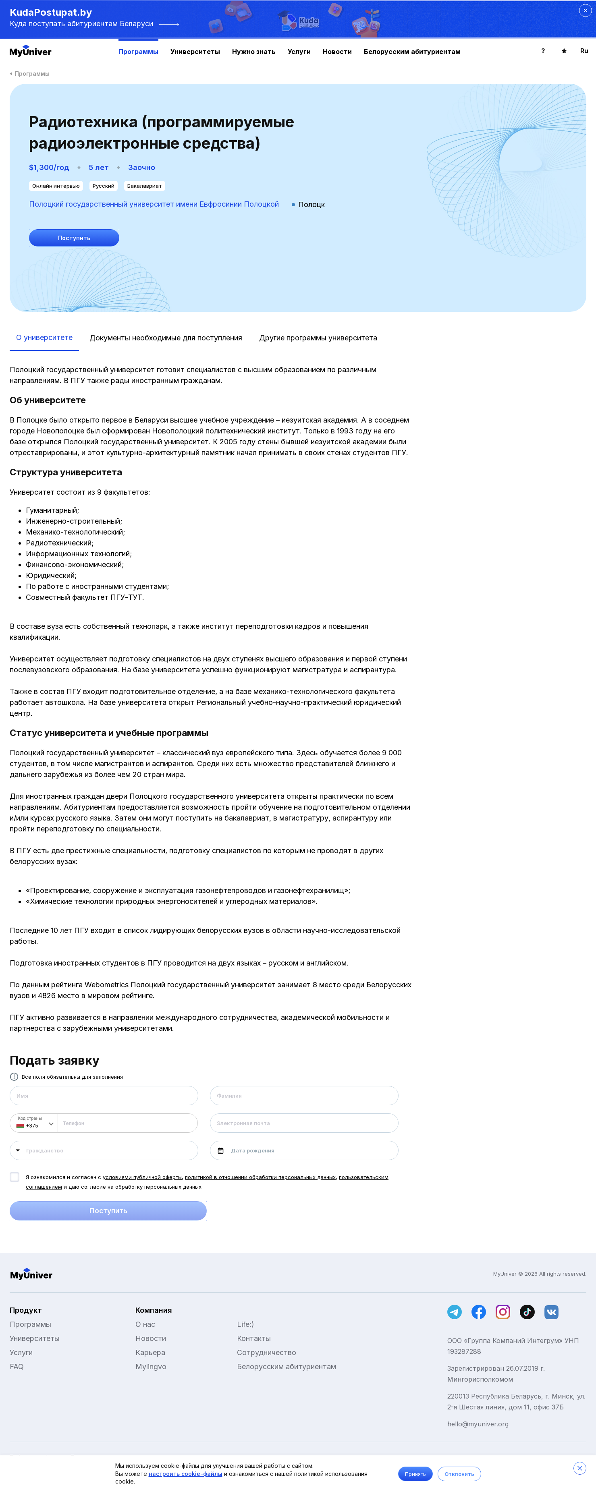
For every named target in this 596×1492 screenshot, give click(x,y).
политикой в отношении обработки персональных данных (260, 1177)
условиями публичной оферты (142, 1177)
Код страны (30, 1118)
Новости (337, 52)
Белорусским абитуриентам (412, 52)
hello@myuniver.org (478, 1424)
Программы (138, 52)
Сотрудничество (266, 1352)
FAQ (17, 1366)
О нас (145, 1324)
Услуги (299, 52)
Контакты (254, 1338)
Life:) (245, 1324)
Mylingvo (150, 1366)
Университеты (195, 52)
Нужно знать (254, 52)
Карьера (150, 1352)
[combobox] (104, 1150)
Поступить (108, 1211)
